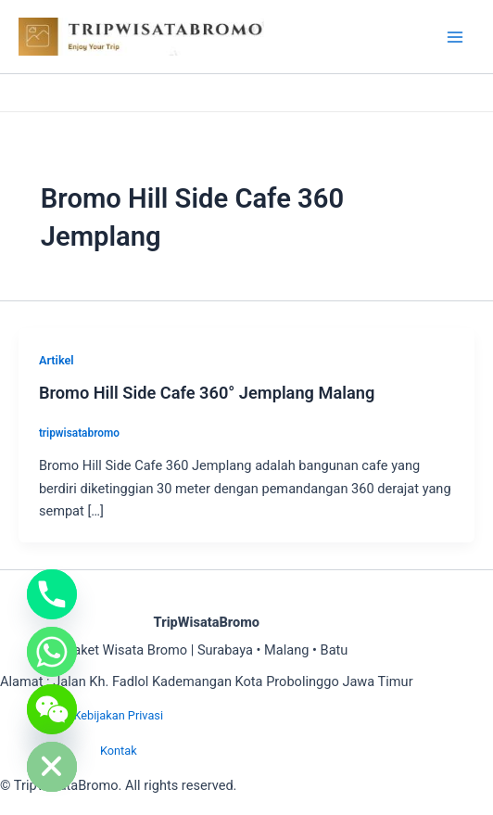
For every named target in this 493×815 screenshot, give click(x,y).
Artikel (56, 360)
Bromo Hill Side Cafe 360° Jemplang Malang (206, 392)
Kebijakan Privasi (118, 715)
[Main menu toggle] (455, 37)
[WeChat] (52, 709)
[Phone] (52, 594)
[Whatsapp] (52, 652)
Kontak (118, 751)
